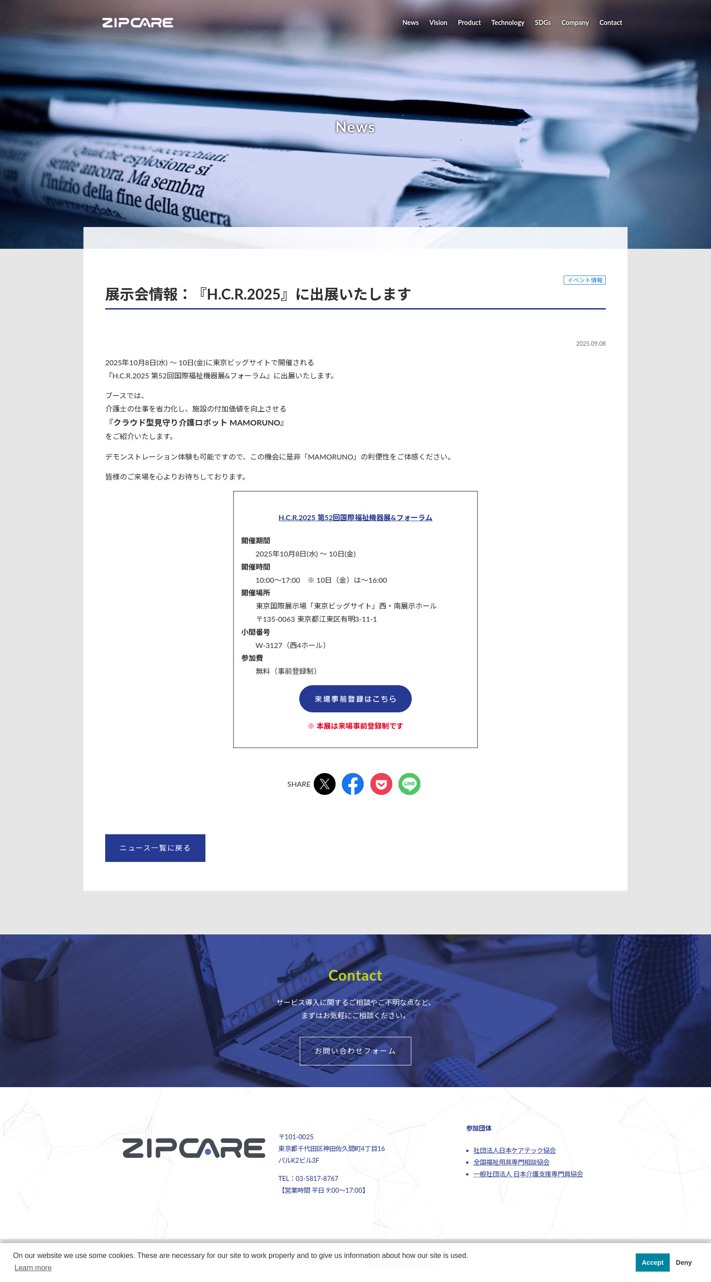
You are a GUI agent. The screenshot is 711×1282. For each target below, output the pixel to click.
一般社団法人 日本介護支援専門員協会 (528, 1174)
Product (469, 22)
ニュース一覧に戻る (155, 847)
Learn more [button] (33, 1268)
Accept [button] (652, 1262)
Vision (438, 22)
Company (575, 22)
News (410, 22)
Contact (611, 22)
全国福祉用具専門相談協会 (511, 1162)
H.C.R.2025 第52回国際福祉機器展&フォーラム (355, 517)
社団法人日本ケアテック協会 (514, 1150)
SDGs (543, 22)
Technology (508, 22)
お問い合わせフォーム (355, 1050)
